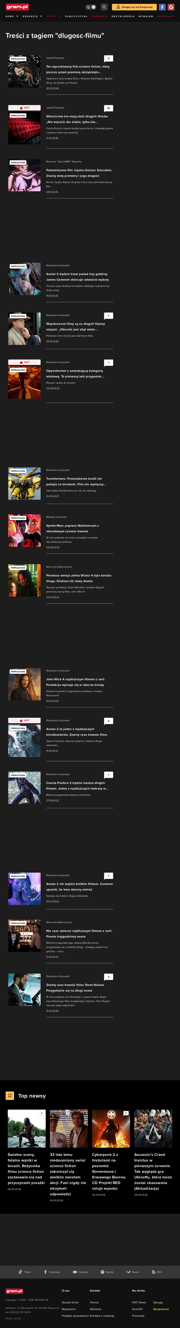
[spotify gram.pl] (107, 1272)
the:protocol (161, 1309)
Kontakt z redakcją (102, 1316)
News (12, 16)
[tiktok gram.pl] (24, 1272)
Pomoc (94, 1302)
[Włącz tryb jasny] (91, 7)
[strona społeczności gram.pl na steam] (132, 1272)
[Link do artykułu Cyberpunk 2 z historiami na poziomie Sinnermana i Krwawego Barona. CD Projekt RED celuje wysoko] (111, 1153)
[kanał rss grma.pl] (157, 1272)
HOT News (139, 1302)
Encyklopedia (123, 16)
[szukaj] (104, 7)
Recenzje (33, 16)
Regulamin (69, 1309)
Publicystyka (76, 16)
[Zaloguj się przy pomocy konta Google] (171, 7)
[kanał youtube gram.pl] (80, 1272)
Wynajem (146, 16)
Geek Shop (165, 16)
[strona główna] (26, 7)
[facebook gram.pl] (51, 1272)
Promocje (100, 16)
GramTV (137, 1309)
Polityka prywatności (75, 1316)
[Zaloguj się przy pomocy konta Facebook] (162, 7)
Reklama (95, 1309)
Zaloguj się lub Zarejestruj (137, 7)
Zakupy (158, 1302)
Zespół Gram (70, 1302)
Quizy (54, 16)
